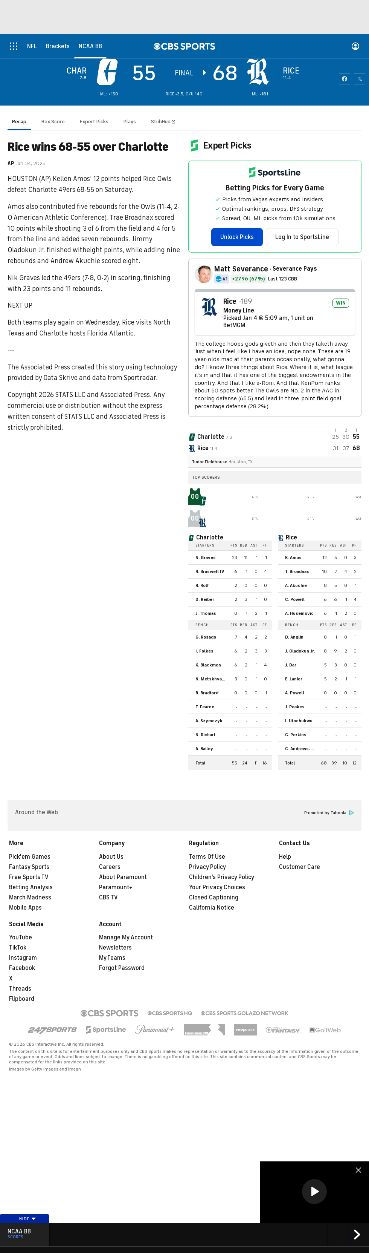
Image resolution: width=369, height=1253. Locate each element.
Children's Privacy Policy (221, 877)
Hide (27, 1218)
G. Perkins (295, 734)
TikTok (17, 947)
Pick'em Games (29, 857)
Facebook (22, 968)
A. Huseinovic (299, 613)
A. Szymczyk (209, 720)
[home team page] (260, 71)
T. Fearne (204, 707)
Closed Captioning (213, 897)
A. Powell (294, 693)
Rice (291, 537)
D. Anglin (294, 637)
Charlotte (209, 537)
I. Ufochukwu (299, 720)
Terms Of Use (207, 857)
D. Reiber (204, 599)
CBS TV (108, 897)
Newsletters (115, 947)
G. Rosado (205, 637)
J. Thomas (205, 613)
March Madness (30, 897)
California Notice (211, 907)
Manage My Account (126, 937)
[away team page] (109, 71)
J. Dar (290, 665)
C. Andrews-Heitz (302, 748)
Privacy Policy (207, 867)
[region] (314, 1192)
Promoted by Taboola (329, 812)
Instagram (23, 958)
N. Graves (205, 557)
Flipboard (21, 999)
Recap (19, 121)
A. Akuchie (296, 585)
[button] (314, 1191)
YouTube (20, 937)
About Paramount (123, 877)
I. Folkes (204, 651)
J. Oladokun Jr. (300, 651)
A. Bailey (204, 748)
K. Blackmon (208, 665)
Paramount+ (116, 887)
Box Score (53, 121)
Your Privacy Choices (217, 887)
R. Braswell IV (209, 571)
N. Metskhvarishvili (212, 679)
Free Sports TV (29, 877)
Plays (130, 121)
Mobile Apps (25, 907)
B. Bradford (206, 693)
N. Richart (205, 734)
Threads (20, 989)
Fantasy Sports (29, 867)
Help (285, 857)
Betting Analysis (31, 887)
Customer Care (299, 867)
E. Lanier (293, 679)
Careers (109, 867)
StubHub (163, 121)
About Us (111, 857)
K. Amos (293, 557)
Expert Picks (94, 121)
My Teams (112, 958)
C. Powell (295, 599)
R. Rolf (202, 585)
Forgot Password (122, 968)
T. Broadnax (297, 571)
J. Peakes (295, 707)
